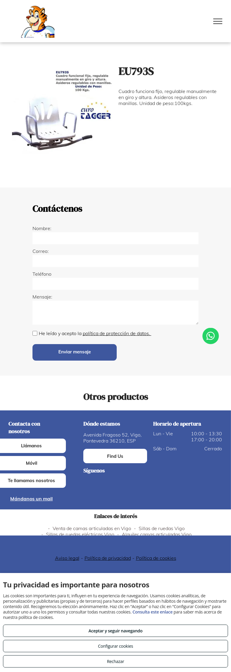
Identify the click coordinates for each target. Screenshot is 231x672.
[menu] (218, 21)
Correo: (40, 251)
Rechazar (115, 661)
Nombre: (41, 228)
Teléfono (41, 274)
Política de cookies (156, 558)
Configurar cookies (115, 646)
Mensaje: (42, 297)
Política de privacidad (108, 558)
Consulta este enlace (152, 612)
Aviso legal (67, 558)
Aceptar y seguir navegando (115, 631)
